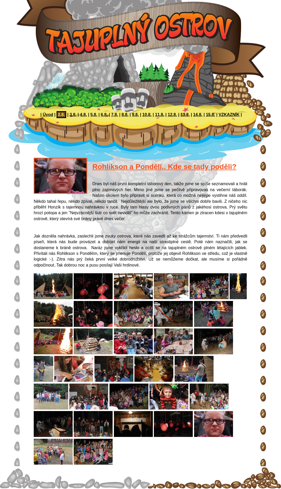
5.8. (93, 114)
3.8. (73, 114)
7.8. (114, 114)
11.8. (160, 114)
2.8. (61, 114)
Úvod (48, 114)
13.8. (185, 114)
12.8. (172, 114)
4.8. (83, 114)
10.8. (147, 114)
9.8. (135, 114)
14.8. (197, 114)
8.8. (124, 114)
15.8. (210, 114)
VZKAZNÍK (228, 114)
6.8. (104, 114)
